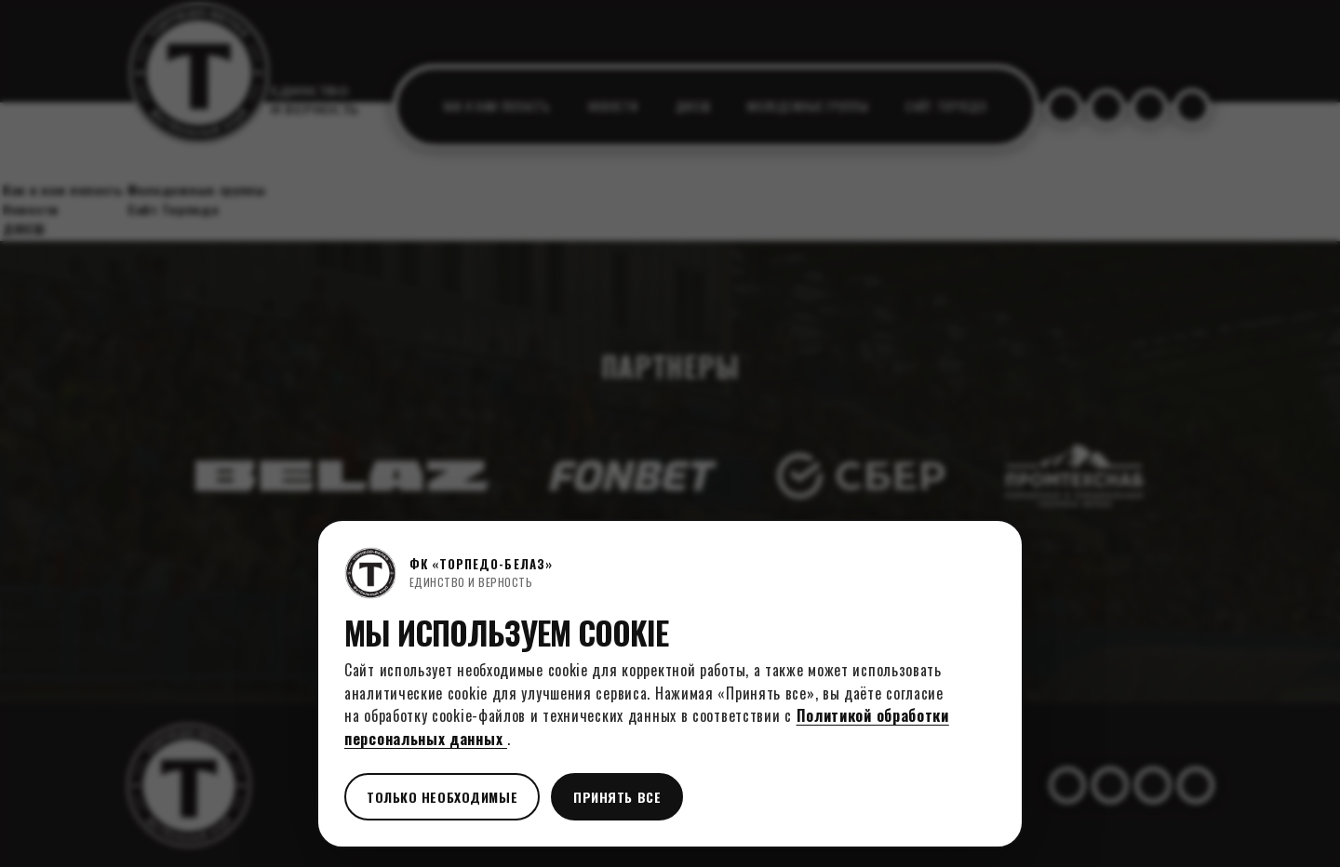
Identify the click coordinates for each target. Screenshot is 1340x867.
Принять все (617, 797)
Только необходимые (442, 797)
